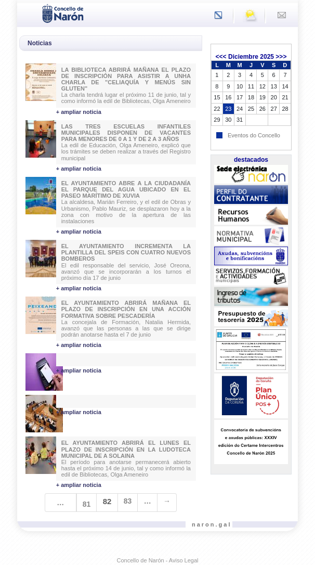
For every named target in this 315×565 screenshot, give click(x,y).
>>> (280, 56)
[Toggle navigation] (28, 12)
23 (228, 109)
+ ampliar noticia (78, 112)
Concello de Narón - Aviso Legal (158, 560)
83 (128, 501)
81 (87, 504)
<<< (221, 56)
